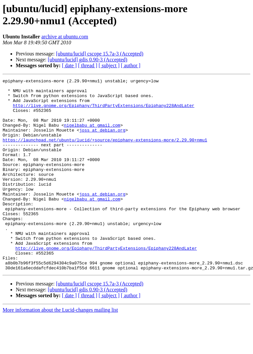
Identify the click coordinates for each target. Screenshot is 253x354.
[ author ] (131, 65)
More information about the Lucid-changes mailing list (60, 348)
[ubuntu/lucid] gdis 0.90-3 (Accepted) (87, 59)
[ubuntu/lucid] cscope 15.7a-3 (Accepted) (100, 53)
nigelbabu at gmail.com (92, 135)
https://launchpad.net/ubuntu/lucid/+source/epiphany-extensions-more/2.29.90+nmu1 (105, 153)
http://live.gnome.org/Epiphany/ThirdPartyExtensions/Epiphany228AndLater (103, 111)
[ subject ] (109, 65)
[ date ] (69, 65)
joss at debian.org (102, 141)
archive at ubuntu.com (64, 36)
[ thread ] (87, 65)
